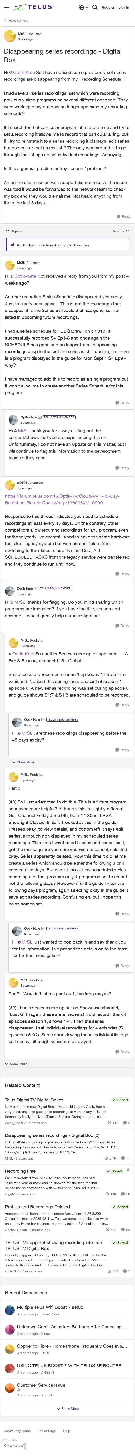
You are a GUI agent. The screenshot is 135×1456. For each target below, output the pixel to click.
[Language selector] (83, 7)
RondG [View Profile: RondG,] (46, 1395)
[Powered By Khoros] (67, 1444)
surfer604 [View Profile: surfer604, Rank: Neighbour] (12, 1271)
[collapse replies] (67, 258)
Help (66, 1431)
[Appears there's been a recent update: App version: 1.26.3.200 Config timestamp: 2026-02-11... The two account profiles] (56, 1218)
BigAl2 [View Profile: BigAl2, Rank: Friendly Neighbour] (10, 1194)
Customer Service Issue (41, 1385)
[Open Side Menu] (6, 7)
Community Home (17, 1431)
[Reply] (123, 216)
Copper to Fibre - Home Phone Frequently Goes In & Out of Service (70, 1346)
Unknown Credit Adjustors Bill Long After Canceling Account (69, 1327)
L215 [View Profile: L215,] (45, 1353)
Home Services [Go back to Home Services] (16, 20)
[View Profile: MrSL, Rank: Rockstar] (10, 36)
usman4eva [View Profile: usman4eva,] (50, 1314)
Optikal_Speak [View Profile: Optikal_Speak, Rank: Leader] (16, 1230)
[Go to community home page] (33, 7)
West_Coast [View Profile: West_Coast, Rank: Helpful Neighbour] (14, 1122)
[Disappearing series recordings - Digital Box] (24, 268)
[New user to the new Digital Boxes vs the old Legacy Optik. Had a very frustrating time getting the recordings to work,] (56, 1111)
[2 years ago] (24, 1158)
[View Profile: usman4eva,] (10, 1310)
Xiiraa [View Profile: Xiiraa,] (45, 1333)
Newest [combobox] (121, 231)
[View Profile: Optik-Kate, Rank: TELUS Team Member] (13, 420)
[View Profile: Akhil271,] (10, 1368)
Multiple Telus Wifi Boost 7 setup (50, 1307)
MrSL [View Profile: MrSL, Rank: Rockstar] (22, 34)
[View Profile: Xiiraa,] (10, 1330)
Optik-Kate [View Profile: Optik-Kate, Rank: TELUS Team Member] (29, 417)
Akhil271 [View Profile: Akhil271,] (47, 1372)
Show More (23, 762)
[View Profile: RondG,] (10, 1388)
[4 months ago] (39, 1229)
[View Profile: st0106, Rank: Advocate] (10, 485)
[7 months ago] (32, 1271)
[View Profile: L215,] (10, 1349)
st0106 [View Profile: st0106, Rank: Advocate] (22, 483)
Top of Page (47, 1431)
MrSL (23, 430)
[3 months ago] (27, 1313)
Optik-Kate (24, 72)
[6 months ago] (35, 1122)
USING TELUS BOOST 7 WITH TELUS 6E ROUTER (69, 1365)
